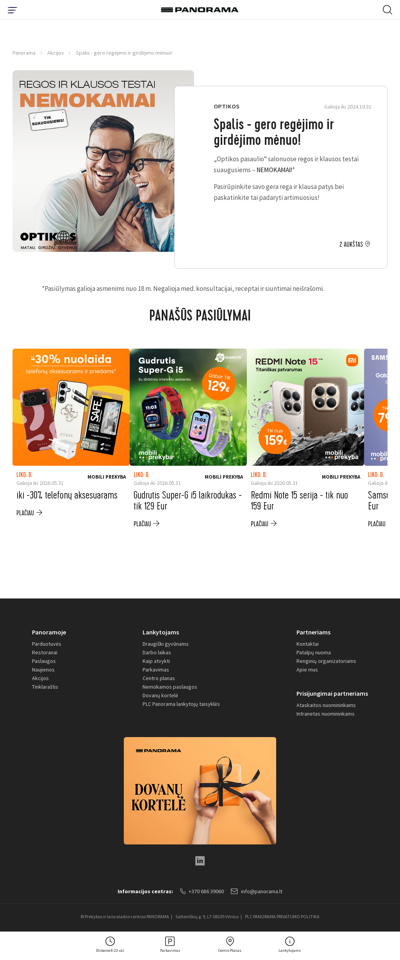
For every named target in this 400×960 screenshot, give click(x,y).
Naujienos (43, 669)
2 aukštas (351, 244)
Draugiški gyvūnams (166, 643)
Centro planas (159, 678)
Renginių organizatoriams (326, 660)
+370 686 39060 (202, 891)
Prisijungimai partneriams (332, 693)
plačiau (25, 513)
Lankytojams (161, 632)
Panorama (24, 52)
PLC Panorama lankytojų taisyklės (181, 703)
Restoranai (44, 652)
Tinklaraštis (45, 686)
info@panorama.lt (256, 891)
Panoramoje (49, 632)
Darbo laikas (157, 652)
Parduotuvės (46, 643)
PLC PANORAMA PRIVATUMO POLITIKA (282, 916)
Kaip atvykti (156, 660)
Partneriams (313, 632)
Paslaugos (44, 660)
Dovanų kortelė (160, 695)
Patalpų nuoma (313, 652)
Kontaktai (307, 643)
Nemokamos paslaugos (170, 686)
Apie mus (307, 669)
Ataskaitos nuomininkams (326, 705)
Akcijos (55, 52)
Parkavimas (156, 669)
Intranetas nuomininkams (325, 713)
